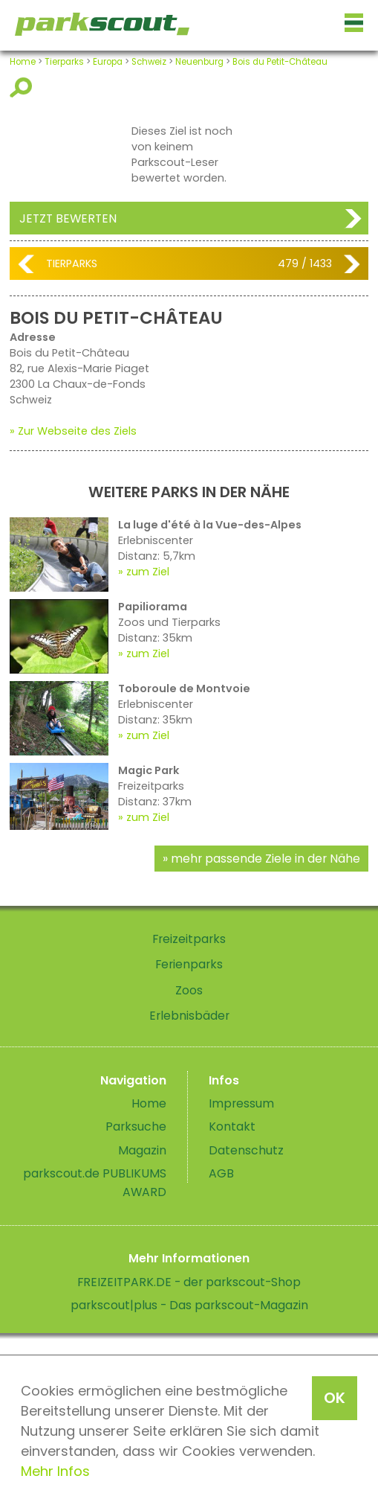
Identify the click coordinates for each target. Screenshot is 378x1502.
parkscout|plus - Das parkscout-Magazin (189, 1305)
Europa (108, 62)
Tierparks (64, 62)
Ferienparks (189, 964)
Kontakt (232, 1126)
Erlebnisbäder (189, 1015)
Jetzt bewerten (68, 218)
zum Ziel (147, 571)
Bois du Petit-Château (280, 62)
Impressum (241, 1103)
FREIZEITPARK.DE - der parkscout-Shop (189, 1282)
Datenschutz (246, 1150)
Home (23, 62)
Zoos (189, 990)
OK (334, 1397)
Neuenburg (199, 62)
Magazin (142, 1150)
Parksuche (135, 1126)
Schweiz (148, 62)
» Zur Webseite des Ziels (73, 431)
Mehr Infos (55, 1471)
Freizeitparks (189, 938)
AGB (221, 1173)
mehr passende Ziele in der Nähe (265, 858)
